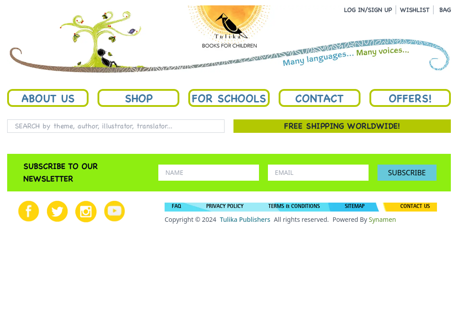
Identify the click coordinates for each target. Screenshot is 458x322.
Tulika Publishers (245, 219)
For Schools (229, 98)
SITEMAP (355, 207)
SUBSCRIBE (407, 173)
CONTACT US (415, 207)
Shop (139, 98)
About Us (48, 98)
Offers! (410, 98)
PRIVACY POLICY (224, 207)
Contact (319, 98)
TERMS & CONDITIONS (294, 207)
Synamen (382, 219)
